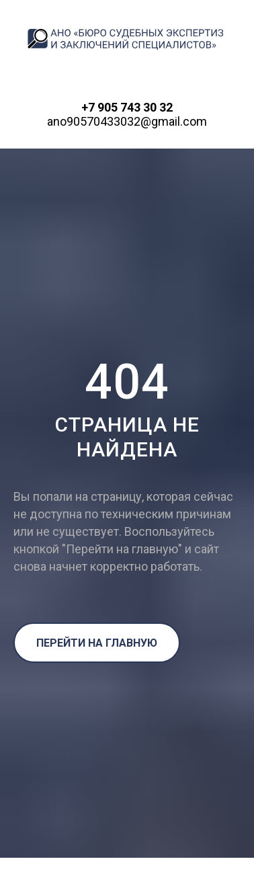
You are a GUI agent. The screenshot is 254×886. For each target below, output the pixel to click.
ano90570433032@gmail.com (127, 121)
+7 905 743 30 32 (127, 107)
